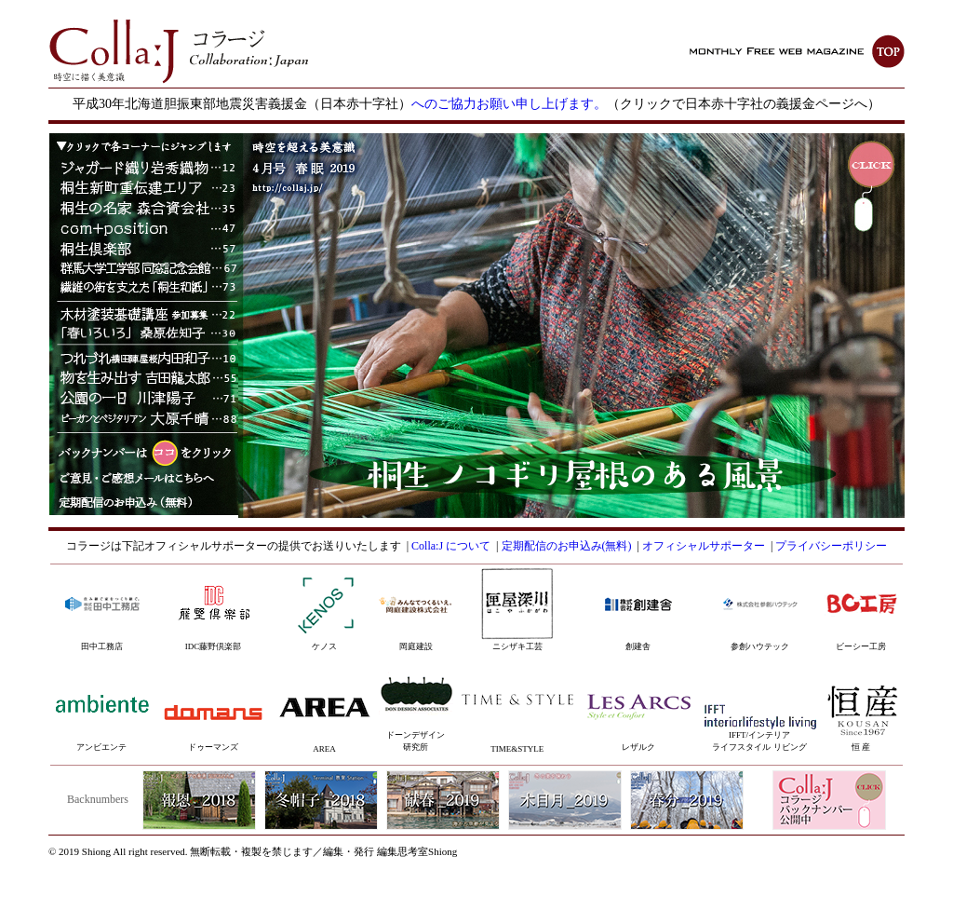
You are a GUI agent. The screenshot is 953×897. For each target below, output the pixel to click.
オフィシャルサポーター (703, 545)
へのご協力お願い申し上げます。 (509, 104)
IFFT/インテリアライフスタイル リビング (760, 732)
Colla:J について (450, 545)
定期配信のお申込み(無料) (567, 545)
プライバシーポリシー (831, 545)
